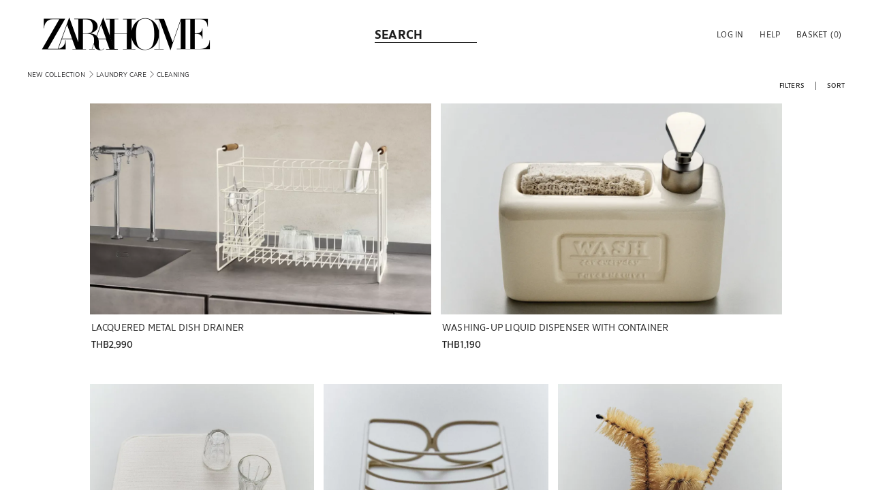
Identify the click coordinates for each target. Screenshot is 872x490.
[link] (126, 34)
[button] (728, 34)
